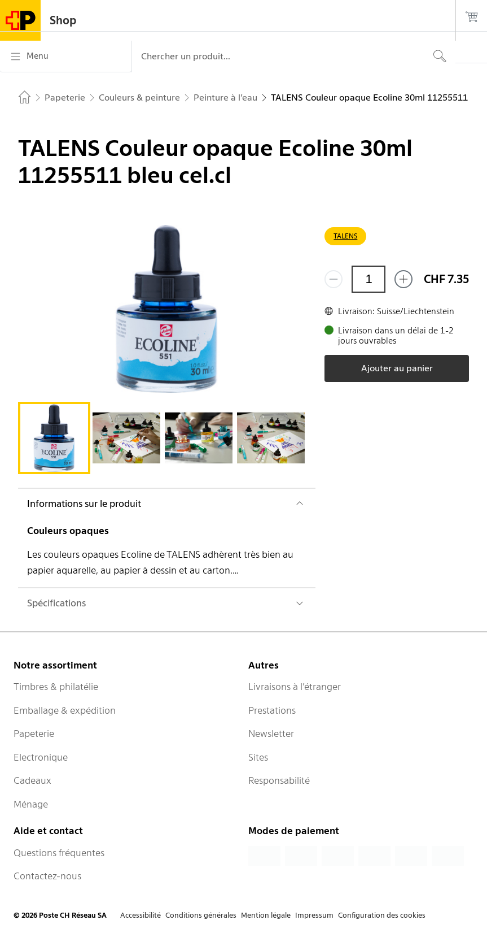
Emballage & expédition (65, 710)
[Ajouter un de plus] (403, 279)
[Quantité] (368, 279)
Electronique (41, 757)
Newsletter (271, 733)
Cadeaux (32, 780)
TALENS (345, 236)
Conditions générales (200, 915)
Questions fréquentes (59, 852)
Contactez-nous (47, 876)
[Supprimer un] (333, 279)
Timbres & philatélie (56, 686)
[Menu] (65, 56)
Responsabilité (279, 780)
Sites (258, 757)
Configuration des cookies (381, 915)
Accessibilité (140, 915)
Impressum (314, 915)
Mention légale (266, 915)
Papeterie (34, 733)
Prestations (272, 710)
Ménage (31, 804)
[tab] (54, 438)
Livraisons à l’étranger (294, 686)
